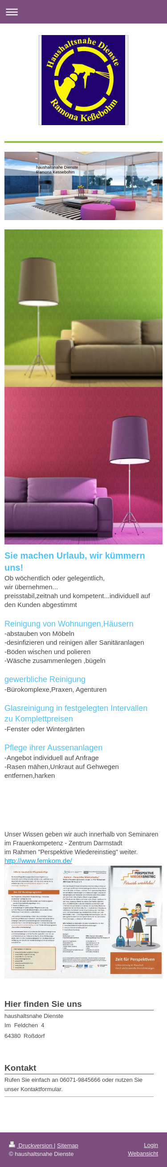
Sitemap (67, 1145)
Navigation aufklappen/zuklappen (83, 11)
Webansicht (143, 1153)
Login (151, 1145)
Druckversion (31, 1145)
